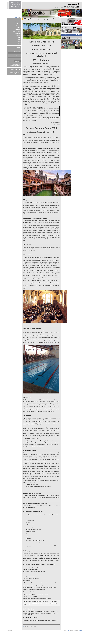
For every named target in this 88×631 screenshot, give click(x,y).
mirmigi (68, 630)
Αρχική (18, 19)
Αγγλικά (18, 23)
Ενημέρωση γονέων (16, 31)
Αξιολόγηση (17, 33)
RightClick (80, 630)
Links (19, 43)
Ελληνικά (19, 17)
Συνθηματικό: (18, 55)
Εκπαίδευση (18, 29)
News (19, 39)
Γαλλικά (19, 27)
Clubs (19, 41)
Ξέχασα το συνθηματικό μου (15, 65)
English (15, 17)
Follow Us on (64, 34)
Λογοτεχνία (18, 35)
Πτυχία (19, 37)
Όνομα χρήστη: (17, 51)
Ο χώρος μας (18, 21)
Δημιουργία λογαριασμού (15, 64)
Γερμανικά (18, 25)
